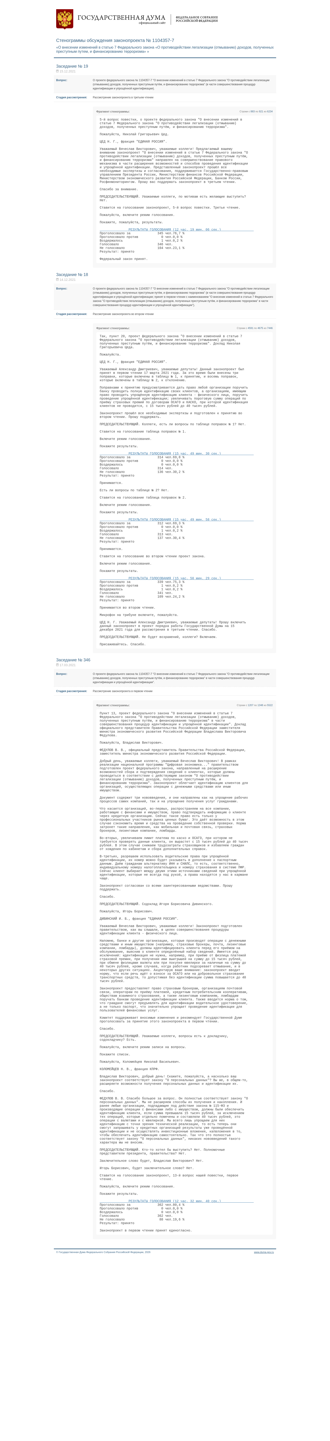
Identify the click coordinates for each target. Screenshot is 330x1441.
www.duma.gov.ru (264, 1435)
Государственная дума (137, 19)
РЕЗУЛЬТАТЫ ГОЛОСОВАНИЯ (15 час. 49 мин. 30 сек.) (177, 503)
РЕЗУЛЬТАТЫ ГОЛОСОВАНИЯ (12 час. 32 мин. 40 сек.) (177, 1378)
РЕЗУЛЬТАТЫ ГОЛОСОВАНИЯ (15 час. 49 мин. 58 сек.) (177, 581)
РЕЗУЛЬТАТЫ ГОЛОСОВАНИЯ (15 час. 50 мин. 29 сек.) (177, 651)
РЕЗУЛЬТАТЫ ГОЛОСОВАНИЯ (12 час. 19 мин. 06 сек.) (177, 250)
